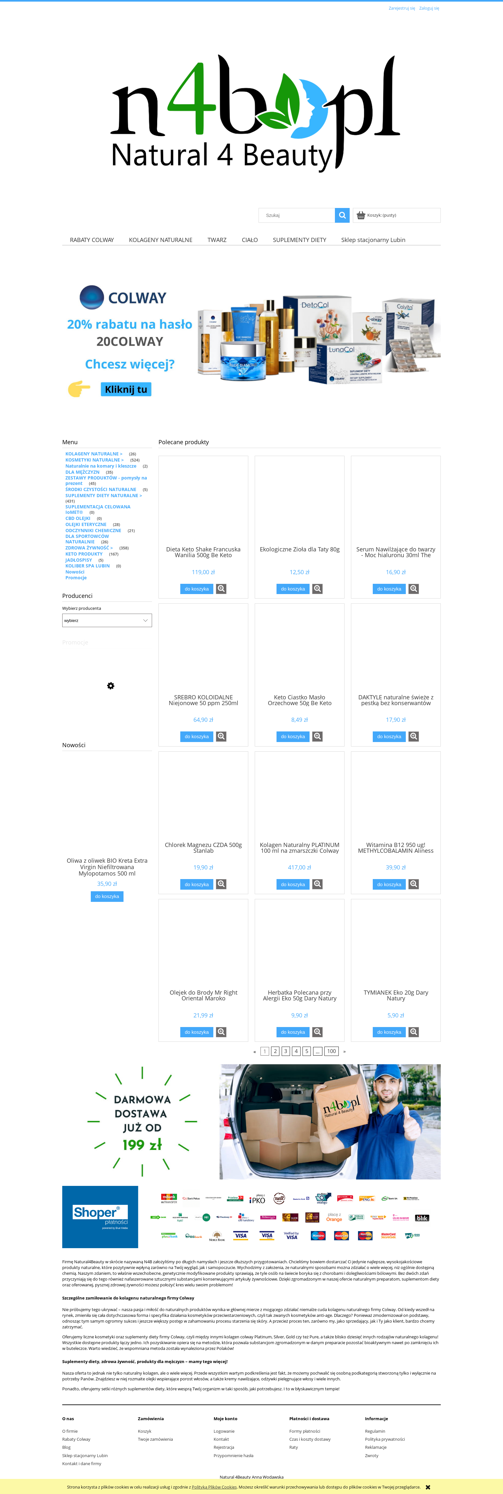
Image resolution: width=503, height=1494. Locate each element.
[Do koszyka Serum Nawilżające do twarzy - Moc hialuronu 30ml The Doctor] (389, 589)
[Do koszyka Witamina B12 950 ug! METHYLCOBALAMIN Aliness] (389, 884)
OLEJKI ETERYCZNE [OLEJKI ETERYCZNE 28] (86, 524)
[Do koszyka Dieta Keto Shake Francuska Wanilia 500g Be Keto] (196, 589)
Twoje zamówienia (155, 1439)
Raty (293, 1447)
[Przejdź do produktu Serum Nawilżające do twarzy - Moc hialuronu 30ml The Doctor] (395, 500)
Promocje (76, 577)
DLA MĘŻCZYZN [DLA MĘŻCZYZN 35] (82, 472)
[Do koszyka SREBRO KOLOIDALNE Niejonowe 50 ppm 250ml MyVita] (196, 736)
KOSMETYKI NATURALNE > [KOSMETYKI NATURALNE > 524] (94, 460)
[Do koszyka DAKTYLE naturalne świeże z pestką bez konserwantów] (389, 736)
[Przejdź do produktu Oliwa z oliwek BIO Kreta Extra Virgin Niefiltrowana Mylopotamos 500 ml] (107, 819)
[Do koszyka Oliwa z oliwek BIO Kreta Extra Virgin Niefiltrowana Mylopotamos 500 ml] (107, 896)
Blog (66, 1447)
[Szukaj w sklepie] (298, 215)
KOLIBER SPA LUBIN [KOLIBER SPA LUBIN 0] (87, 566)
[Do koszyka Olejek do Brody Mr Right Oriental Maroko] (196, 1032)
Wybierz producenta (81, 608)
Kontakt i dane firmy (81, 1463)
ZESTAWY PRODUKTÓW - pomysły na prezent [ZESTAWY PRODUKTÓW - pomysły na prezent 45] (106, 480)
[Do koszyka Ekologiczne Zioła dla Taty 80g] (293, 589)
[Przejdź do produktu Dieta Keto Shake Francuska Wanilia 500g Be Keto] (203, 500)
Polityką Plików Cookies (214, 1487)
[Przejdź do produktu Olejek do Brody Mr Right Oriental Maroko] (203, 943)
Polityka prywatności (385, 1439)
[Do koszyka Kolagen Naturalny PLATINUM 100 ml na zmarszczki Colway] (293, 884)
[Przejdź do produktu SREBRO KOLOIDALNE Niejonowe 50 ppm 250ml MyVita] (203, 648)
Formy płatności (304, 1431)
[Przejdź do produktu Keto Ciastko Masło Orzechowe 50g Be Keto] (299, 648)
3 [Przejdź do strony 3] (285, 1051)
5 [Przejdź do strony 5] (306, 1051)
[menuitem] (91, 239)
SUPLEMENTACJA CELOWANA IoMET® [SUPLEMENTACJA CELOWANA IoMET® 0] (98, 509)
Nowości (74, 572)
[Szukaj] (342, 215)
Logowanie (224, 1431)
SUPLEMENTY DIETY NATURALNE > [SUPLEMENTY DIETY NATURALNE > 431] (103, 495)
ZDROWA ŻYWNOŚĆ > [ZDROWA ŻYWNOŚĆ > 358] (89, 548)
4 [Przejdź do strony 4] (296, 1051)
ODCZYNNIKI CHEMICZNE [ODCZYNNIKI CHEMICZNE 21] (93, 530)
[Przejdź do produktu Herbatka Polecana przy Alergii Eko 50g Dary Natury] (299, 943)
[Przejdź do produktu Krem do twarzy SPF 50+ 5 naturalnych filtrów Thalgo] (107, 714)
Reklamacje (376, 1447)
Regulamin (375, 1431)
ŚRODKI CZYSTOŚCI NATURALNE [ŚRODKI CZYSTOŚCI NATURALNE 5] (100, 489)
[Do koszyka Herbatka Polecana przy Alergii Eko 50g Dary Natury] (293, 1032)
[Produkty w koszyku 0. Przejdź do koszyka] (376, 215)
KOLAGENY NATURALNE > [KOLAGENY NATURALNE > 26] (94, 454)
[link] (251, 339)
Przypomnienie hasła (233, 1455)
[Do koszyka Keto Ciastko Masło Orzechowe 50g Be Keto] (293, 736)
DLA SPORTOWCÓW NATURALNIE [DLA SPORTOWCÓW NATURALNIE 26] (87, 539)
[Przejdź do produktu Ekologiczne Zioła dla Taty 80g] (299, 500)
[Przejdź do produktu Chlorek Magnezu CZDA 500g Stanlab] (203, 796)
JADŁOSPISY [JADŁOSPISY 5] (78, 560)
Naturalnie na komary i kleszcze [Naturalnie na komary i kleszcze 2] (100, 466)
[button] (221, 589)
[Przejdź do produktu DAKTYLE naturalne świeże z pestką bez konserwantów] (395, 648)
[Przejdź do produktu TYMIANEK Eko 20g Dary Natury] (395, 943)
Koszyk (144, 1431)
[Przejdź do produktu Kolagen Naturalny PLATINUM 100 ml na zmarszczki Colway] (299, 796)
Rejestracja (224, 1447)
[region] (251, 339)
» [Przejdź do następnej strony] (344, 1051)
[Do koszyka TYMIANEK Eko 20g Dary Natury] (389, 1032)
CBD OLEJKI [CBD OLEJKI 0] (77, 518)
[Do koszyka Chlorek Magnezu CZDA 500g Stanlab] (196, 884)
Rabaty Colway (76, 1439)
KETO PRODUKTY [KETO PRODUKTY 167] (84, 554)
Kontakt (221, 1439)
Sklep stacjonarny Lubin (85, 1455)
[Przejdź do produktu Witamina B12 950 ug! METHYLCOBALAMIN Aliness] (395, 796)
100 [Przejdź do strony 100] (331, 1051)
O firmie (70, 1431)
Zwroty (372, 1455)
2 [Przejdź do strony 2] (275, 1051)
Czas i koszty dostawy (310, 1439)
